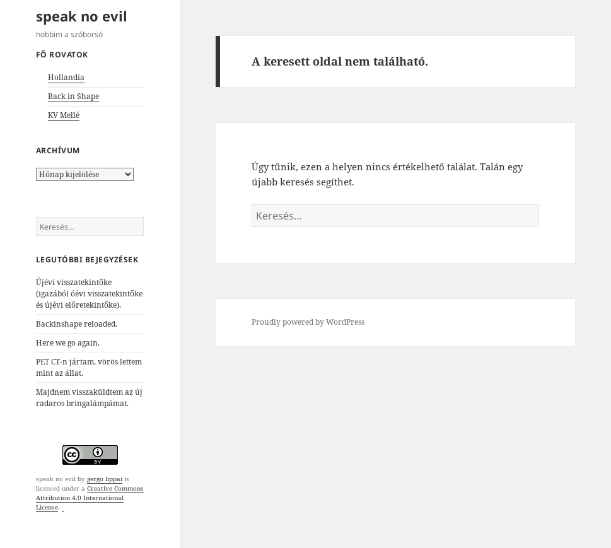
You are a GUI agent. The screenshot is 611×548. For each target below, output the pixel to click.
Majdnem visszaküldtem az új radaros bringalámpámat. (89, 398)
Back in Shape (73, 96)
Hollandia (66, 77)
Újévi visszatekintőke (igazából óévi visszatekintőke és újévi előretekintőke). (89, 293)
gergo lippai (104, 478)
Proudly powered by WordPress (308, 322)
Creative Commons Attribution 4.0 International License (90, 497)
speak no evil (81, 15)
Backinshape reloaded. (76, 323)
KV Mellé (63, 115)
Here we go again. (68, 342)
